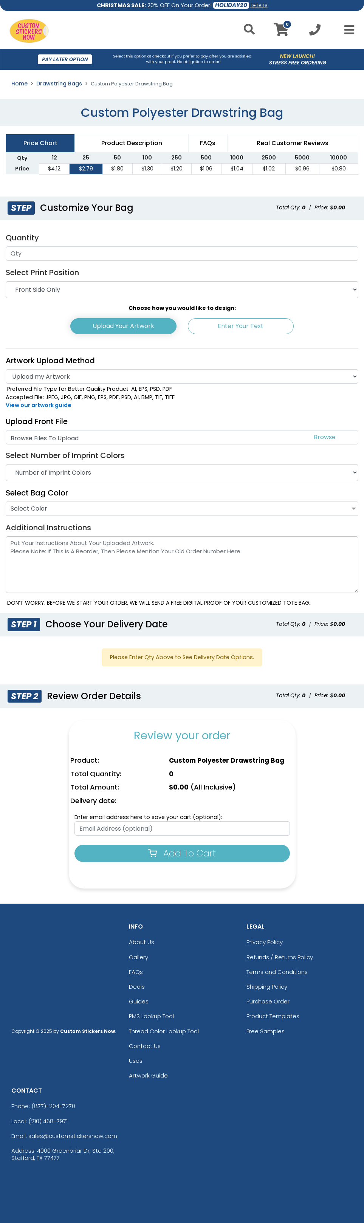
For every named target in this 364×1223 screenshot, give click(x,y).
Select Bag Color (37, 493)
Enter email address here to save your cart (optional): (148, 817)
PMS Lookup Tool (151, 1016)
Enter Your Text (240, 326)
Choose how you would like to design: (182, 308)
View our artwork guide (38, 405)
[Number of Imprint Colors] (182, 472)
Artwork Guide (148, 1075)
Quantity (22, 237)
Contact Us (145, 1046)
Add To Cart (182, 853)
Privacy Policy (264, 942)
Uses (136, 1061)
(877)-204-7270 (53, 1106)
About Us (141, 942)
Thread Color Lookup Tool (164, 1031)
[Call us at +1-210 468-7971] (315, 32)
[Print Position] (182, 289)
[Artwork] (182, 376)
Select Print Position (42, 272)
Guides (139, 1001)
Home (19, 83)
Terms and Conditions (277, 972)
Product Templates (272, 1016)
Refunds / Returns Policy (279, 957)
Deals (137, 987)
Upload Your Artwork (123, 326)
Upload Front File (37, 421)
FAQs (136, 972)
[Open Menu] (347, 30)
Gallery (138, 957)
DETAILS (259, 5)
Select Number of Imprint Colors (65, 455)
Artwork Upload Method (50, 360)
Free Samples (265, 1031)
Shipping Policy (266, 987)
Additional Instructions (48, 527)
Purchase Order (268, 1001)
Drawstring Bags (59, 83)
